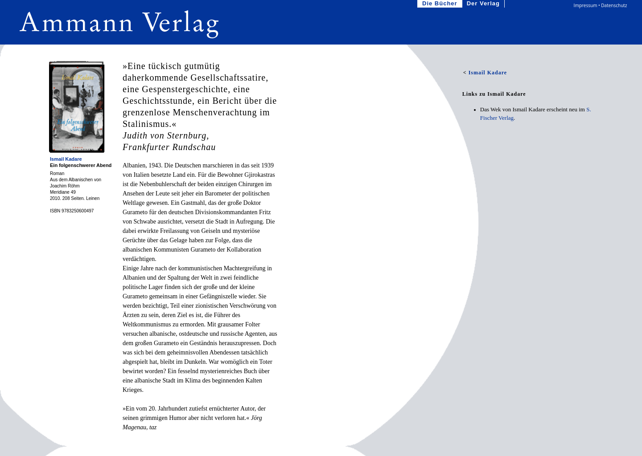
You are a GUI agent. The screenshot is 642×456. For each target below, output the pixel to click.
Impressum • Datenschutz (600, 5)
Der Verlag (484, 4)
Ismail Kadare (66, 159)
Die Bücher (440, 4)
